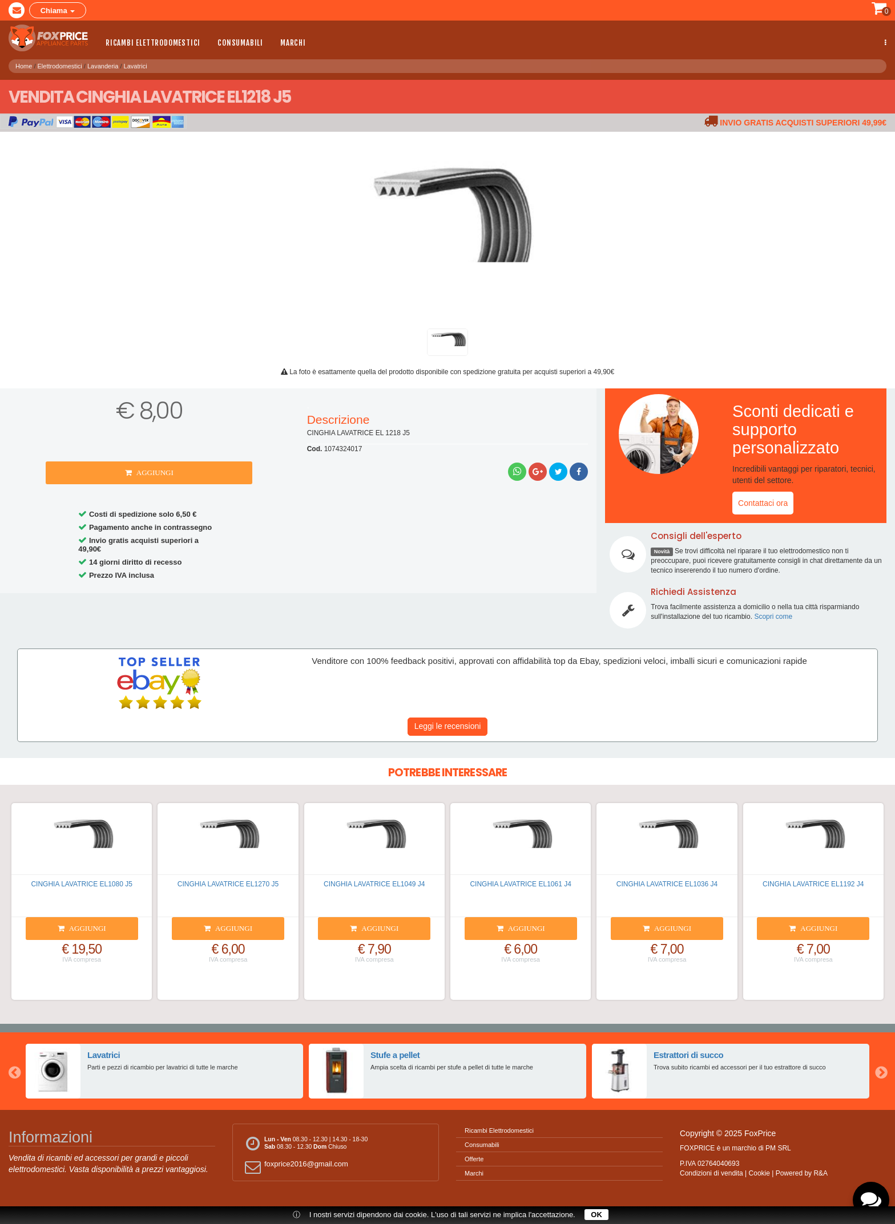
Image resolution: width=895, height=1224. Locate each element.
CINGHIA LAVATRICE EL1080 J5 (81, 884)
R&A (820, 1173)
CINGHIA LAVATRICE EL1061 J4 (520, 884)
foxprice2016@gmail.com (294, 1166)
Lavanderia (102, 63)
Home (23, 63)
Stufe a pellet (395, 1054)
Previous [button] (14, 1071)
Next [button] (880, 1071)
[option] (164, 1071)
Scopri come (773, 617)
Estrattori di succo (688, 1054)
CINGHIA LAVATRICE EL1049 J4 (374, 884)
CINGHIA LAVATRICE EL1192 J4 (813, 884)
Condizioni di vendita (711, 1173)
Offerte (474, 1159)
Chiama (58, 10)
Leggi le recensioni (447, 726)
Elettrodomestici (60, 63)
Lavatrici (135, 63)
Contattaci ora (763, 503)
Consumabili (240, 42)
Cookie (759, 1173)
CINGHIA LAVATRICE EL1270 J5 (228, 884)
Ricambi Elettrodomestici (153, 42)
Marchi (293, 42)
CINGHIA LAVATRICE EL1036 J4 (666, 884)
